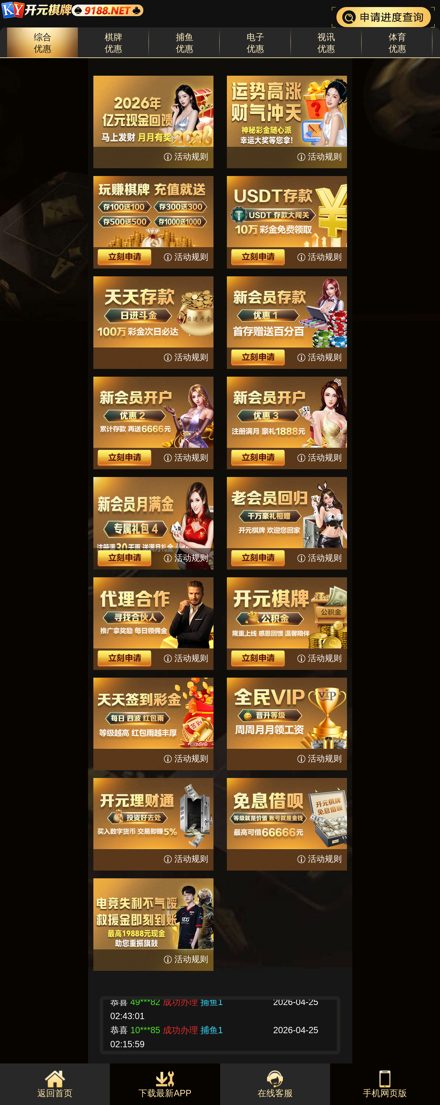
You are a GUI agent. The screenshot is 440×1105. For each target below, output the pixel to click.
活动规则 (191, 156)
